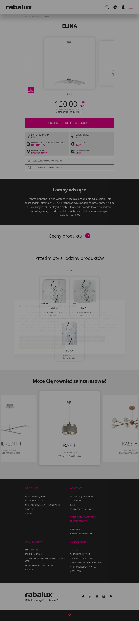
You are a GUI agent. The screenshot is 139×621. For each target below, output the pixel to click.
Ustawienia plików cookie (38, 322)
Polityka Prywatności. (97, 314)
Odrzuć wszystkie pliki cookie (82, 322)
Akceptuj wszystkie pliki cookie (42, 329)
